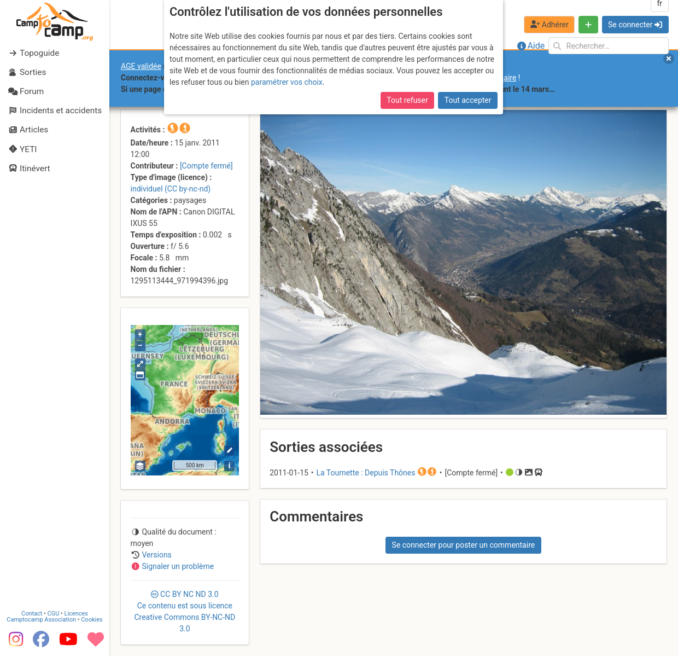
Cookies (91, 619)
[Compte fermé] (206, 165)
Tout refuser (407, 100)
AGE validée (141, 66)
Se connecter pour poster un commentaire (463, 545)
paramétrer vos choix (287, 82)
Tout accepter (468, 100)
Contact (31, 613)
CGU (54, 613)
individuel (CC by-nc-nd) (171, 188)
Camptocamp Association (41, 619)
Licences (76, 613)
